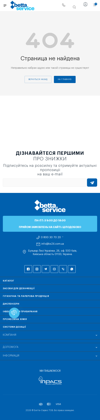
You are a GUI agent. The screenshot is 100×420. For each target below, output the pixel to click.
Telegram (45, 269)
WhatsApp (72, 269)
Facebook (28, 269)
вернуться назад (38, 79)
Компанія (9, 335)
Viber (63, 269)
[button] (14, 313)
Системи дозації (14, 327)
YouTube (54, 269)
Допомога (11, 347)
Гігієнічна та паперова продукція (26, 296)
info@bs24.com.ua (52, 244)
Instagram (37, 269)
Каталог (8, 281)
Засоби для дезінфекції (19, 288)
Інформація (11, 356)
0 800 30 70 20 (51, 237)
